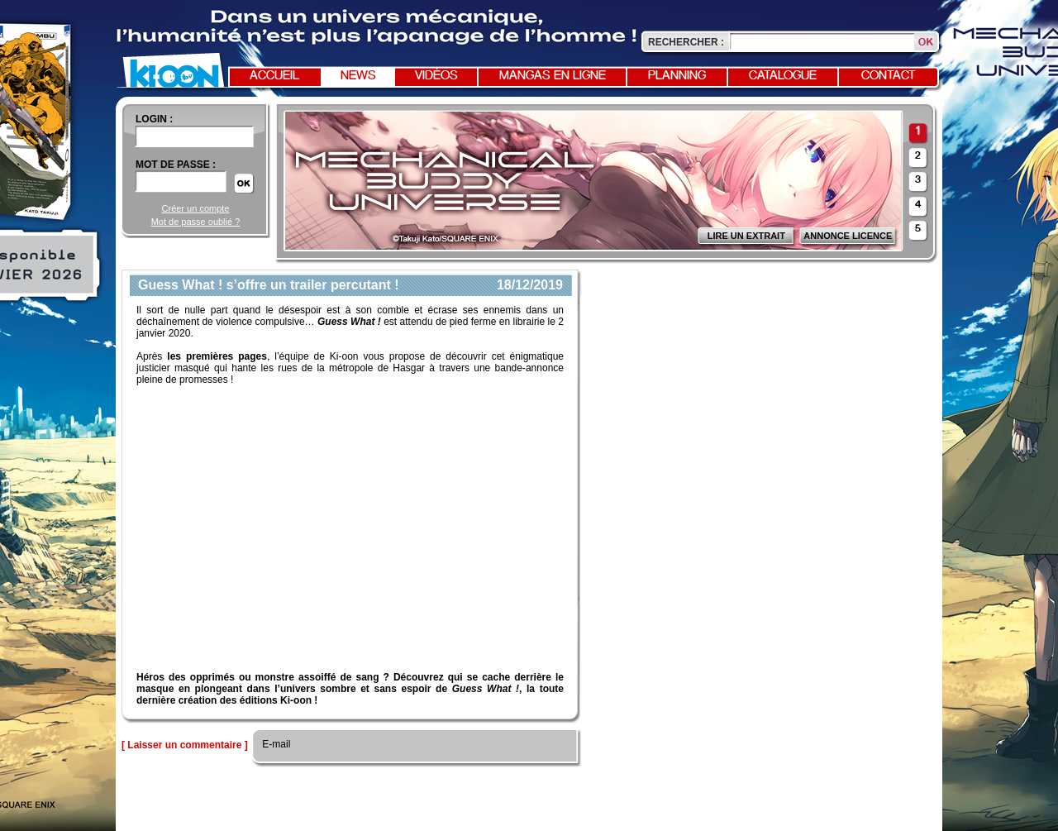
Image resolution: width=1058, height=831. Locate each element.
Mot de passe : (176, 164)
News (358, 76)
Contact (888, 76)
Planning (677, 76)
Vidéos (436, 76)
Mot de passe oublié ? (196, 222)
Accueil (274, 76)
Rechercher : (686, 42)
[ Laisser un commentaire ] (185, 745)
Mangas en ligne (552, 76)
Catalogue (783, 76)
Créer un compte (196, 208)
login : (154, 119)
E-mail (275, 744)
